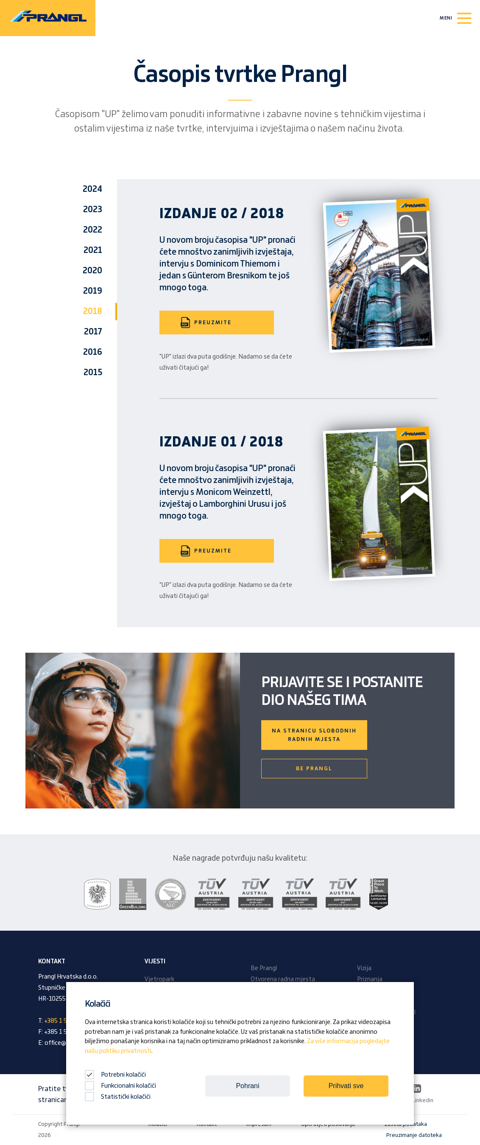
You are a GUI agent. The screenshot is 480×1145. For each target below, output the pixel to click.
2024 (92, 189)
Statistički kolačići (118, 1097)
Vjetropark (159, 979)
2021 (93, 250)
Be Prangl (314, 769)
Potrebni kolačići (115, 1075)
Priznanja (369, 979)
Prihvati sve (346, 1085)
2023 (92, 209)
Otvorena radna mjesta (283, 979)
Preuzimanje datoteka (414, 1135)
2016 (92, 352)
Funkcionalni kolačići (120, 1086)
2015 (93, 372)
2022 (92, 230)
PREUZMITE (206, 322)
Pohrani (247, 1085)
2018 (92, 311)
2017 (93, 332)
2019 (92, 291)
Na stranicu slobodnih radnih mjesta (314, 735)
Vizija (364, 968)
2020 (92, 270)
